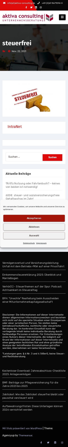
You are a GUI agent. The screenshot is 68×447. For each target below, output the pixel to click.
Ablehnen (34, 226)
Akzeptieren (34, 218)
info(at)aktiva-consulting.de (19, 3)
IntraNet (15, 126)
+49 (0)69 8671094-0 (50, 3)
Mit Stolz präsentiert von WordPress (22, 428)
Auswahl (34, 235)
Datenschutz (29, 243)
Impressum (41, 243)
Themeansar (25, 435)
